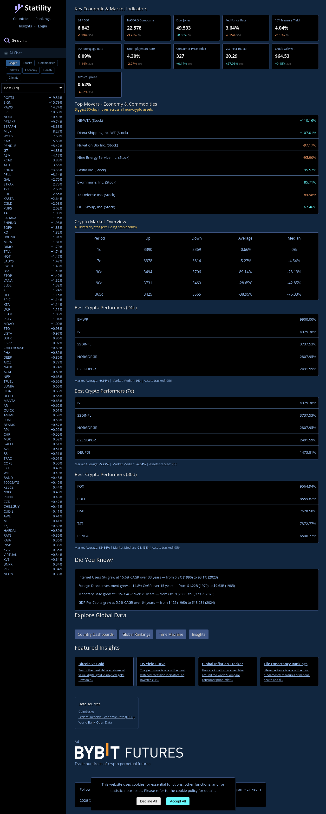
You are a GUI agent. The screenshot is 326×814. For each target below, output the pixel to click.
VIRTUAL (33, 554)
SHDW (33, 169)
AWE (33, 516)
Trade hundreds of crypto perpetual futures (129, 754)
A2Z (33, 448)
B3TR (33, 338)
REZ (33, 569)
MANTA (33, 400)
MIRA (33, 242)
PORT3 (33, 97)
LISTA (33, 333)
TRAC (33, 458)
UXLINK (33, 237)
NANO (33, 367)
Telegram (235, 789)
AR (33, 405)
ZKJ (33, 525)
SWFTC (33, 266)
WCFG (33, 136)
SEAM (33, 314)
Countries (21, 18)
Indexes (14, 70)
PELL (33, 174)
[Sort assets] (33, 88)
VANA (33, 280)
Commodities (46, 63)
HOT (33, 256)
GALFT (33, 444)
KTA (33, 304)
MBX (33, 439)
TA (33, 213)
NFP (33, 376)
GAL (33, 179)
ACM (33, 371)
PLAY (33, 319)
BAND (33, 477)
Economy (31, 70)
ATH (33, 165)
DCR (33, 309)
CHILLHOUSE (33, 347)
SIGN (33, 102)
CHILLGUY (33, 506)
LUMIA (33, 386)
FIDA (33, 391)
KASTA (33, 198)
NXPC (33, 492)
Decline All (148, 801)
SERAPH (33, 126)
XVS (33, 559)
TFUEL (33, 381)
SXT (33, 468)
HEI (33, 295)
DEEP (33, 357)
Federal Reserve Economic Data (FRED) (106, 717)
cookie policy (187, 790)
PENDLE (33, 145)
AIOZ (33, 362)
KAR (33, 141)
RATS (33, 535)
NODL (33, 116)
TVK (33, 189)
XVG (33, 549)
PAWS (33, 107)
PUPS (33, 208)
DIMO (33, 246)
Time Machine (171, 634)
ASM (33, 155)
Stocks (27, 63)
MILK (33, 131)
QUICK (33, 410)
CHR (33, 434)
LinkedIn (254, 789)
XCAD (33, 160)
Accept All (178, 801)
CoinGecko (86, 711)
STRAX (33, 184)
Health (47, 70)
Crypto (13, 63)
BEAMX (33, 424)
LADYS (33, 261)
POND (33, 497)
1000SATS (33, 482)
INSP (33, 545)
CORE (33, 463)
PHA (33, 352)
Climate (14, 77)
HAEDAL (33, 530)
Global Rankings (136, 634)
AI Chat (13, 53)
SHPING (33, 222)
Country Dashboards (96, 634)
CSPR (33, 343)
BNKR (33, 564)
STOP (33, 275)
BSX (33, 270)
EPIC (33, 299)
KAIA (33, 540)
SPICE (33, 112)
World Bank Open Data (95, 722)
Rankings (43, 18)
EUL (33, 193)
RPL (33, 429)
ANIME (33, 415)
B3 (33, 453)
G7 (33, 150)
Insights (198, 634)
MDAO (33, 323)
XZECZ (33, 487)
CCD (33, 501)
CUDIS (33, 511)
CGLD (33, 203)
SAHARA (33, 218)
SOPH (33, 227)
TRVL (33, 251)
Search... (15, 40)
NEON (33, 574)
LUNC (33, 420)
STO (33, 328)
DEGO (33, 396)
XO (33, 232)
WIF (33, 473)
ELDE (33, 285)
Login (42, 26)
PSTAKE (33, 121)
